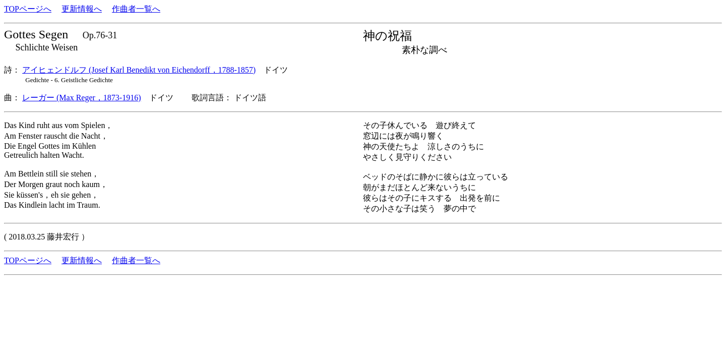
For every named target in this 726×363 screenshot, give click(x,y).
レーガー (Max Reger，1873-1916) (81, 97)
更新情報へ (82, 9)
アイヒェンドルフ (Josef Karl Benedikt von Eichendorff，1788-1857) (139, 70)
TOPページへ (27, 9)
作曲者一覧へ (136, 9)
